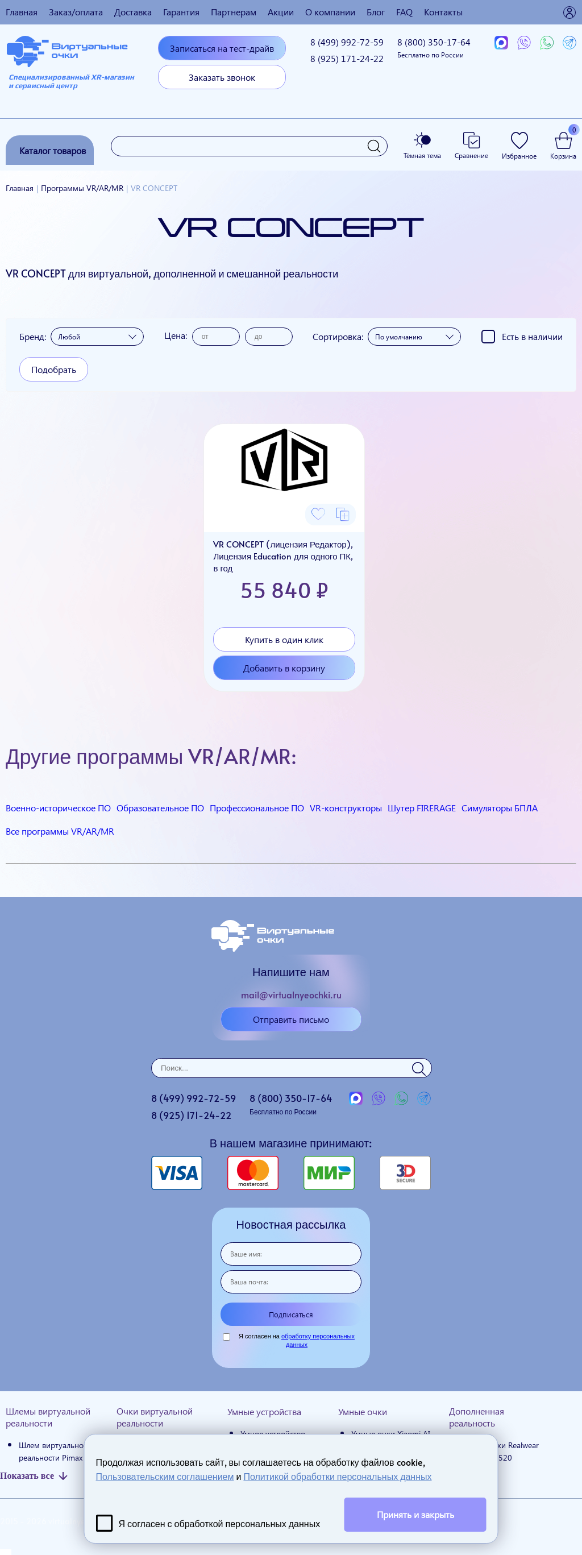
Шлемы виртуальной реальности (48, 1417)
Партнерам (233, 12)
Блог (376, 12)
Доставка (133, 12)
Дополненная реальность (476, 1417)
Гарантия (181, 12)
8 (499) (347, 42)
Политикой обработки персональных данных (337, 1476)
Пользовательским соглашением (165, 1476)
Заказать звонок (222, 77)
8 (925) (347, 58)
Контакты (443, 12)
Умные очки (362, 1411)
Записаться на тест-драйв (222, 48)
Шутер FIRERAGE (422, 808)
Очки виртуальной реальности (155, 1417)
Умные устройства (264, 1411)
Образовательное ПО (160, 808)
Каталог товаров (52, 150)
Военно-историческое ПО (58, 808)
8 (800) (434, 47)
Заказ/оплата (76, 12)
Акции (281, 12)
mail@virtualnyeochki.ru (291, 994)
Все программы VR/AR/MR (60, 831)
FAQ (404, 12)
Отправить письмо (291, 1019)
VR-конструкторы (346, 808)
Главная (22, 12)
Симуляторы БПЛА (500, 808)
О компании (330, 12)
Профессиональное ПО (257, 808)
